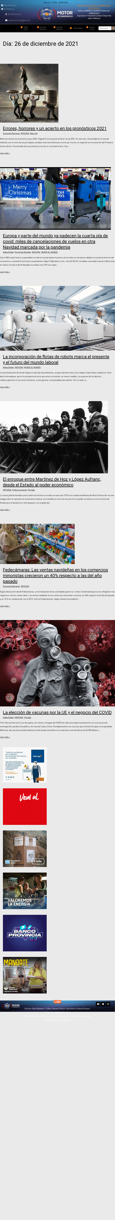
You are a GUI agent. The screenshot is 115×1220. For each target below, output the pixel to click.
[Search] (113, 28)
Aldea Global (8, 252)
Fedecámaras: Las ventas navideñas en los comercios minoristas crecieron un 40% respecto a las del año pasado (55, 575)
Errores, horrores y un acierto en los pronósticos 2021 (55, 128)
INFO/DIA (25, 133)
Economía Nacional (11, 133)
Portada (31, 490)
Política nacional (19, 490)
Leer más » (5, 153)
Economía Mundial (23, 252)
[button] (94, 7)
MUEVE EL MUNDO (49, 252)
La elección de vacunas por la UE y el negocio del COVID (57, 712)
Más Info (34, 133)
